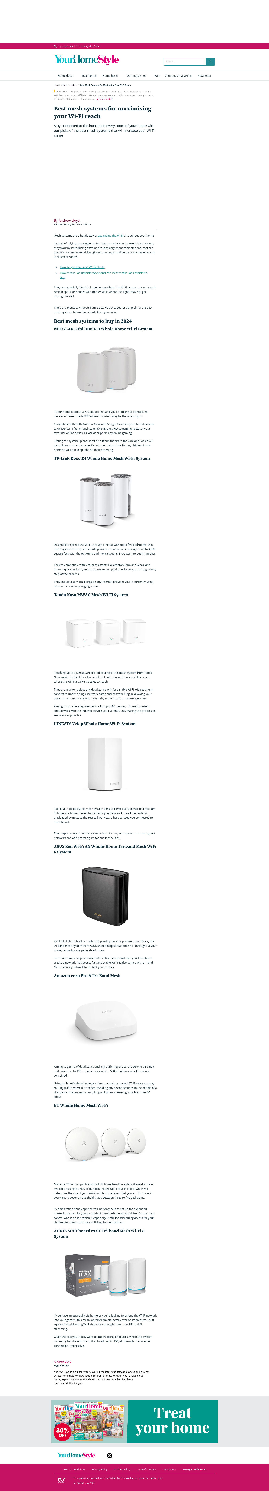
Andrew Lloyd (62, 1361)
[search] (210, 62)
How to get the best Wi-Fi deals (82, 267)
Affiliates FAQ (104, 99)
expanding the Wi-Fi (110, 235)
